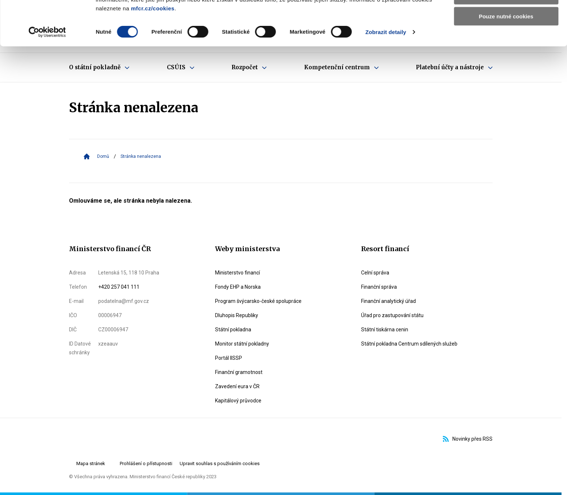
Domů (103, 156)
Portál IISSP (228, 358)
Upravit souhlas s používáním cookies (220, 463)
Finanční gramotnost (239, 372)
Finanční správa (379, 287)
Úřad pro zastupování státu (392, 315)
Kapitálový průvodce (238, 401)
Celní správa (375, 273)
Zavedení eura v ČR (237, 386)
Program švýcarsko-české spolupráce (258, 301)
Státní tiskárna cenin (384, 329)
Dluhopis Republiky (236, 315)
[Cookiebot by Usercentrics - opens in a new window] (47, 76)
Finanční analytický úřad (388, 301)
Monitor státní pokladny (242, 344)
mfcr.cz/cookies (153, 53)
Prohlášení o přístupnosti (146, 463)
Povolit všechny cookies (506, 18)
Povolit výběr (506, 39)
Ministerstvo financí (237, 273)
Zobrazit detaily (385, 76)
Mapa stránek (90, 463)
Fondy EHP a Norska (238, 287)
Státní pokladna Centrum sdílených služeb (409, 344)
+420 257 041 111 (118, 287)
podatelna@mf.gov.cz (123, 301)
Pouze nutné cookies (506, 61)
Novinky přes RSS (468, 439)
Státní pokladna (233, 329)
